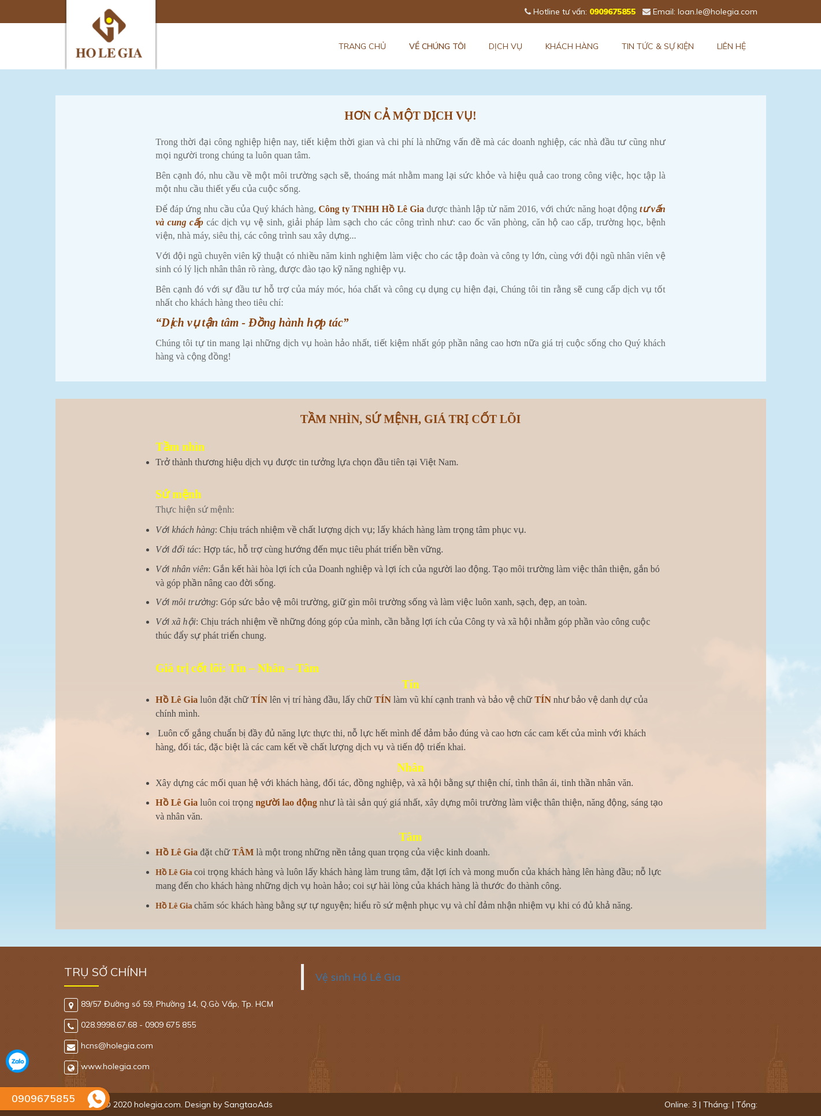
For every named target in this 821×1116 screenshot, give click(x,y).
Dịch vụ (505, 46)
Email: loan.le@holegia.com (699, 11)
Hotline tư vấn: (580, 11)
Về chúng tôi (437, 46)
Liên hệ (731, 46)
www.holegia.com (107, 1066)
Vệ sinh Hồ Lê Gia (358, 976)
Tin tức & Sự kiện (658, 46)
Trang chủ (362, 46)
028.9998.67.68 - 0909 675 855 (130, 1024)
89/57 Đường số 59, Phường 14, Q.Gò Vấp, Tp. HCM (168, 1004)
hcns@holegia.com (108, 1045)
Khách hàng (572, 46)
